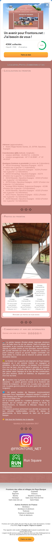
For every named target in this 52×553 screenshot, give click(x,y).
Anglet (15, 492)
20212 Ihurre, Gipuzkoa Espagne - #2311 (22, 195)
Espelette (34, 492)
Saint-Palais (34, 500)
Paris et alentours (26, 515)
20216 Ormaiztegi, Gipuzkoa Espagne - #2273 (24, 165)
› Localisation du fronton (16, 70)
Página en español (35, 525)
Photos (22, 65)
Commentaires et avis (35, 65)
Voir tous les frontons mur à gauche (19, 419)
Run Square (26, 460)
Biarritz (15, 496)
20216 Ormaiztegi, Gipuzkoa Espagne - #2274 (24, 174)
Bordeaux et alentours (26, 509)
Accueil (21, 524)
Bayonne (15, 494)
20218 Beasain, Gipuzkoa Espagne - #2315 (23, 178)
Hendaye (15, 498)
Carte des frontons (38, 524)
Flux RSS (14, 525)
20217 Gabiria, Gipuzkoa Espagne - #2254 (23, 170)
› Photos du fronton (13, 216)
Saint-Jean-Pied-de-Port (34, 498)
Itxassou (34, 494)
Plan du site (28, 524)
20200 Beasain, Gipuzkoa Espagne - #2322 (23, 199)
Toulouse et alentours (26, 513)
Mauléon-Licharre (34, 496)
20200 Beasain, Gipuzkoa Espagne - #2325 (23, 190)
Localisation (12, 65)
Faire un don (26, 539)
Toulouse (26, 511)
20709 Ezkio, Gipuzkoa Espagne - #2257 (22, 182)
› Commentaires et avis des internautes (23, 329)
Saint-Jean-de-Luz (15, 500)
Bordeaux (26, 507)
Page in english (23, 525)
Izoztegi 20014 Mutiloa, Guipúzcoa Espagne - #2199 (27, 186)
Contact (47, 524)
